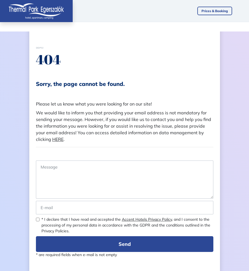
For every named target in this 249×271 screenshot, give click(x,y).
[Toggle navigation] (243, 11)
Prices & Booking (214, 11)
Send (125, 244)
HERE (58, 139)
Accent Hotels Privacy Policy (147, 219)
